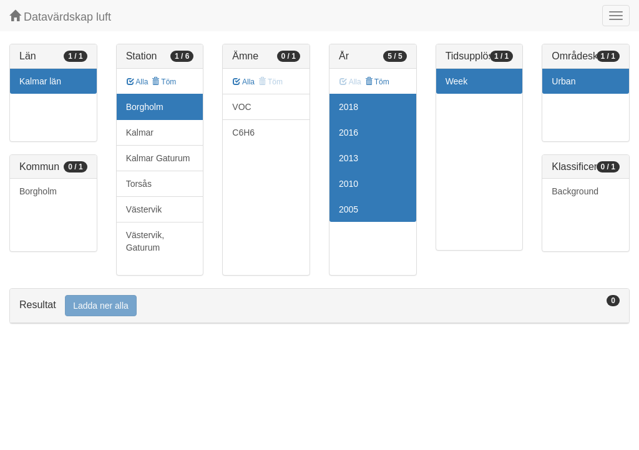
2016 (348, 133)
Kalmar (140, 133)
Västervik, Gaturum (145, 241)
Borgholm (38, 191)
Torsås (139, 184)
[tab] (319, 306)
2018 (348, 107)
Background (575, 191)
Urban (563, 81)
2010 (348, 184)
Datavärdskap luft (60, 16)
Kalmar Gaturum (158, 158)
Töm (164, 82)
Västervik (144, 209)
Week (457, 81)
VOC (241, 107)
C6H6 (243, 133)
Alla (138, 82)
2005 (348, 209)
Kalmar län (40, 81)
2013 (348, 158)
